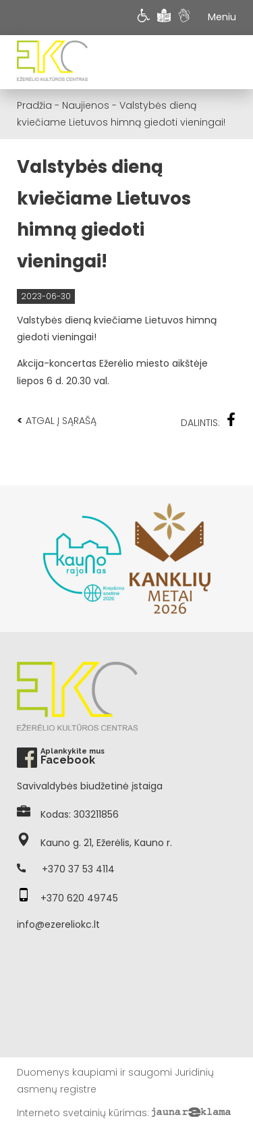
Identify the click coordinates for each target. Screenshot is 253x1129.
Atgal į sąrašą (56, 420)
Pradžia (34, 105)
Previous (23, 558)
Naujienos (85, 105)
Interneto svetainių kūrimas (82, 1113)
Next (229, 558)
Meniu (222, 17)
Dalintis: (208, 421)
